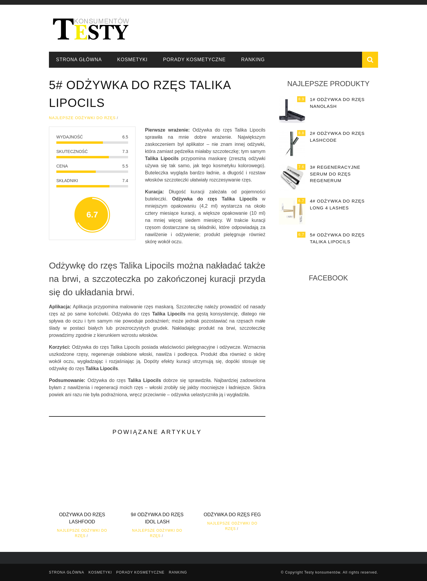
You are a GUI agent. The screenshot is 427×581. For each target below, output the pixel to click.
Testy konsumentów (322, 572)
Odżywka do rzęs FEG (232, 514)
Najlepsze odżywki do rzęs (82, 118)
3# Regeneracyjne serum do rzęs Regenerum (335, 174)
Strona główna (79, 59)
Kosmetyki (132, 59)
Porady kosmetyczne (194, 59)
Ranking (253, 59)
